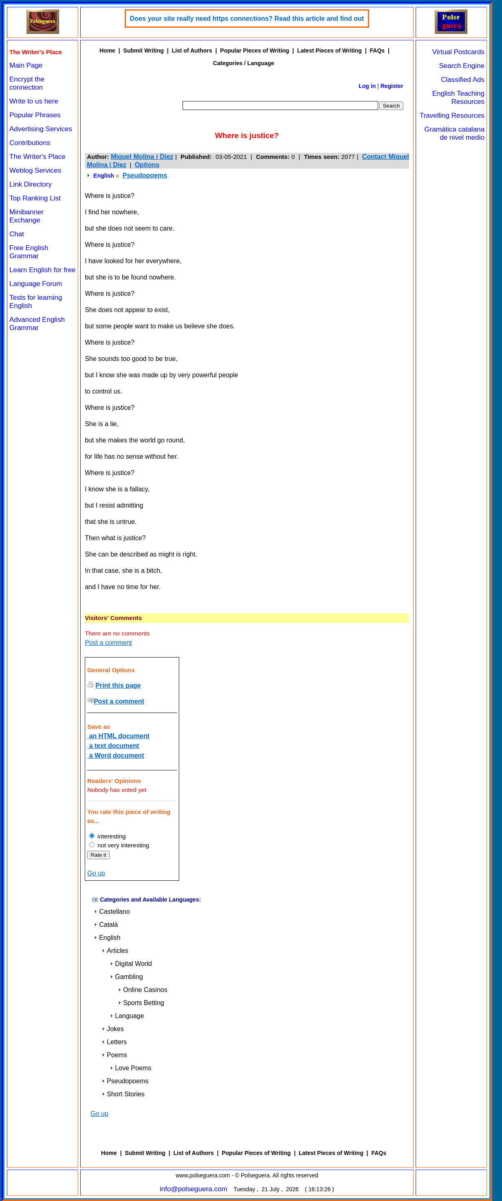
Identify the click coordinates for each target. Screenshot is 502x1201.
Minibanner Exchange (26, 216)
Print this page (118, 685)
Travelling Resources (452, 115)
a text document (113, 745)
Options (147, 164)
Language (127, 1015)
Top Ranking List (35, 198)
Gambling (126, 976)
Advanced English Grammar (37, 324)
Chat (16, 234)
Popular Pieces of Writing (254, 50)
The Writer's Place (37, 157)
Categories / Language (243, 63)
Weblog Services (35, 170)
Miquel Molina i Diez (142, 156)
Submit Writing (143, 50)
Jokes (113, 1028)
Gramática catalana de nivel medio (454, 133)
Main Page (25, 65)
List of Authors (192, 50)
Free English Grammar (28, 252)
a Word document (115, 755)
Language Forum (35, 284)
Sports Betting (141, 1002)
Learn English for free (42, 270)
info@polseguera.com (193, 1189)
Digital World (131, 963)
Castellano (112, 911)
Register (392, 86)
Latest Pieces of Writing (329, 50)
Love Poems (130, 1068)
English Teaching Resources (458, 98)
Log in (367, 86)
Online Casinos (142, 989)
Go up (96, 873)
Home (107, 50)
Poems (114, 1054)
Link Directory (30, 184)
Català (106, 924)
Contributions (29, 143)
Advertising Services (40, 129)
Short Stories (123, 1094)
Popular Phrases (35, 115)
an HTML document (118, 735)
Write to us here (33, 101)
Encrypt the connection (26, 83)
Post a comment (108, 642)
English (103, 175)
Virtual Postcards (458, 52)
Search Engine (461, 66)
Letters (114, 1041)
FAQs (377, 50)
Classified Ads (462, 80)
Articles (115, 950)
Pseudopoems (145, 175)
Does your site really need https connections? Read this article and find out (247, 18)
